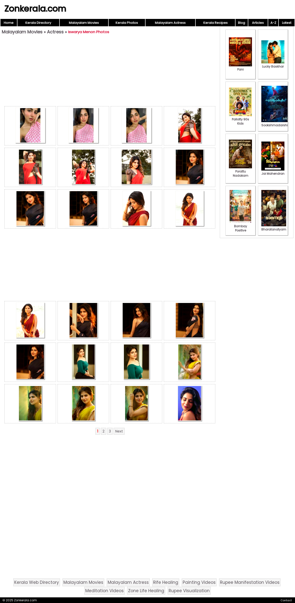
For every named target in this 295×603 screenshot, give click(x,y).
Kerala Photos (127, 22)
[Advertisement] (109, 71)
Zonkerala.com (35, 8)
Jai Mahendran (272, 171)
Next (119, 431)
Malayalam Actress (170, 22)
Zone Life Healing (146, 591)
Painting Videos (199, 582)
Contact (286, 600)
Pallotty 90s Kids (240, 119)
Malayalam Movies (84, 22)
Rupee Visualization (189, 591)
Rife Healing (165, 582)
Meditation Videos (104, 591)
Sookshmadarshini (275, 123)
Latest (286, 22)
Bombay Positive (240, 226)
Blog (241, 22)
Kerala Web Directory (36, 582)
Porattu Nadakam (240, 171)
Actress (55, 32)
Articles (258, 22)
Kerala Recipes (215, 22)
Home (9, 22)
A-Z (273, 22)
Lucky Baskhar (272, 64)
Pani (240, 67)
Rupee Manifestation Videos (250, 582)
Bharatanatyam (273, 227)
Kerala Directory (38, 22)
